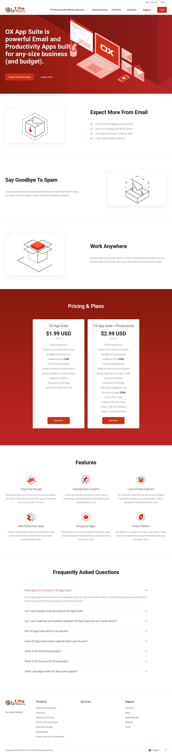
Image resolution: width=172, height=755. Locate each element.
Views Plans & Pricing (19, 77)
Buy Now (58, 420)
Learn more (47, 77)
